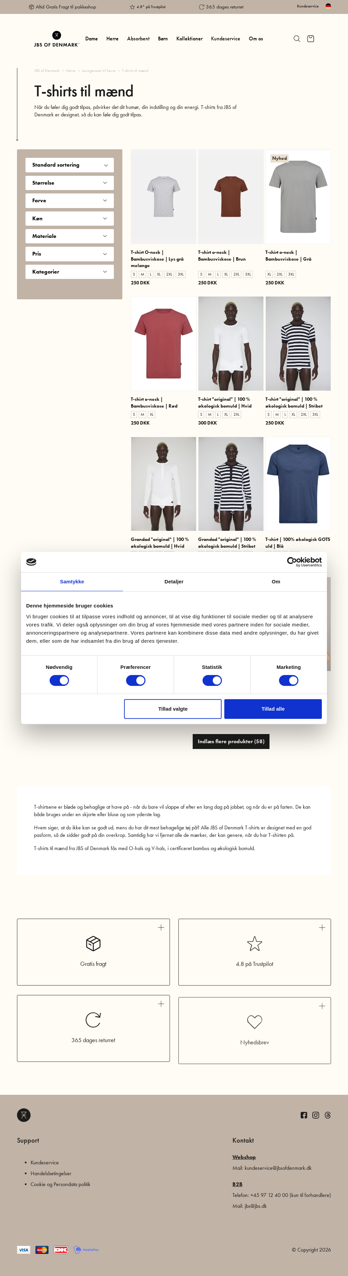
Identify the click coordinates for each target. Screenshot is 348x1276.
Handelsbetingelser (51, 1173)
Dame (91, 38)
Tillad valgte (173, 709)
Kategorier (69, 271)
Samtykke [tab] (72, 581)
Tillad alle (272, 709)
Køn (69, 218)
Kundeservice (308, 6)
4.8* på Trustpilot (151, 6)
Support (28, 1140)
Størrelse (69, 183)
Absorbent (138, 38)
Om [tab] (276, 581)
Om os (256, 38)
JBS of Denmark (46, 70)
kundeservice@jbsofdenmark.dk (278, 1168)
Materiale (69, 236)
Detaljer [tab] (174, 581)
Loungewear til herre (99, 70)
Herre (112, 38)
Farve (69, 200)
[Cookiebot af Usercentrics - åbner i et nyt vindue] (292, 562)
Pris (69, 253)
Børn (163, 38)
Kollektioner (189, 38)
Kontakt (243, 1140)
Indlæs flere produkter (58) (231, 741)
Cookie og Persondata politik (60, 1184)
